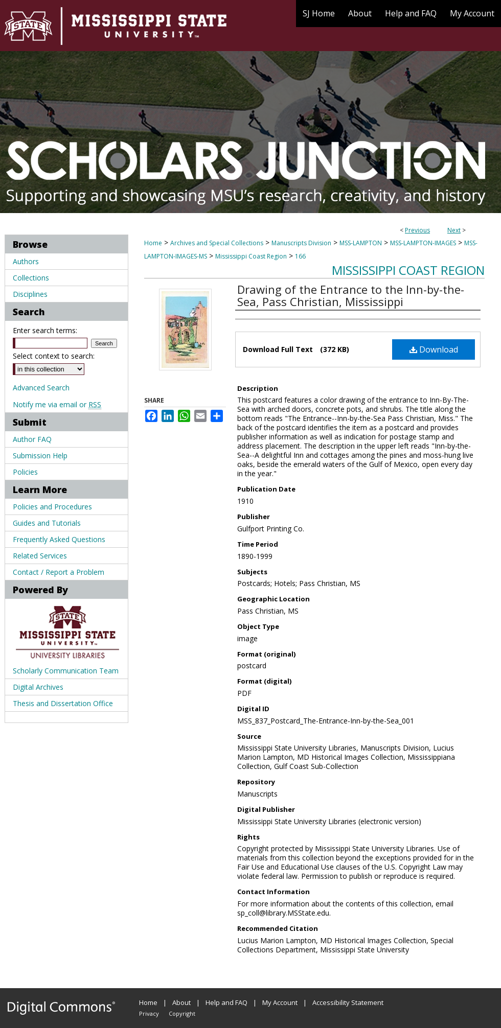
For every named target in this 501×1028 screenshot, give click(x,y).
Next (454, 230)
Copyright (182, 1013)
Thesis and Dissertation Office (63, 703)
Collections (31, 278)
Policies (25, 472)
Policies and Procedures (52, 506)
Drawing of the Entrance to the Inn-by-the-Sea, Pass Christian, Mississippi (350, 295)
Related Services (40, 555)
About (181, 1002)
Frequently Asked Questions (59, 539)
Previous (417, 230)
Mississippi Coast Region (251, 256)
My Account (280, 1002)
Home (153, 243)
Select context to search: (54, 356)
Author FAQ (32, 439)
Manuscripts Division (301, 243)
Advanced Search (41, 387)
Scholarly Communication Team (66, 670)
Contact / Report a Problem (58, 572)
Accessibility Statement (347, 1002)
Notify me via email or (57, 404)
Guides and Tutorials (47, 523)
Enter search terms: (45, 330)
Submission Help (40, 455)
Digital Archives (38, 687)
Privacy (149, 1013)
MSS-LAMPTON (360, 243)
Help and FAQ (226, 1002)
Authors (26, 261)
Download (433, 349)
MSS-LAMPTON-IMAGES (423, 243)
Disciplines (30, 294)
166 (300, 256)
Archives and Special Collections (216, 243)
